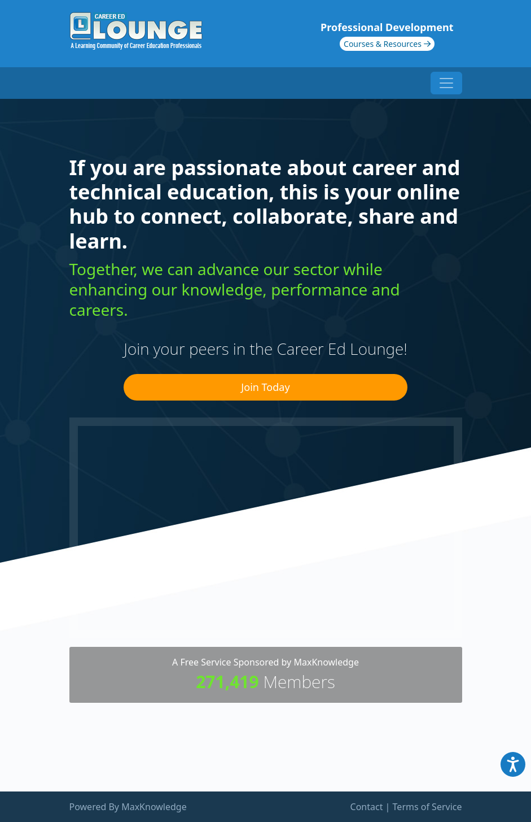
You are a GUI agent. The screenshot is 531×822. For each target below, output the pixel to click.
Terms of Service (427, 807)
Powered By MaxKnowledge (128, 807)
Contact (366, 807)
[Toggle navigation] (446, 83)
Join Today (265, 387)
